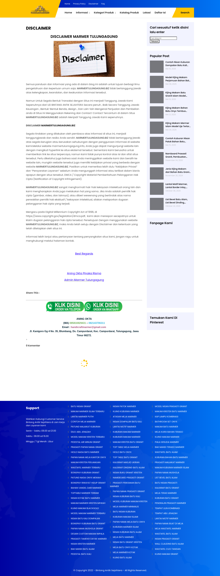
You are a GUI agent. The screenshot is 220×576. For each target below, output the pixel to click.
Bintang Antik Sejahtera (109, 570)
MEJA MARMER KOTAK (123, 552)
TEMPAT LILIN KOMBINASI (167, 508)
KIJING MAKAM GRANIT (166, 554)
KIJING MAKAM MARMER (166, 436)
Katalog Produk (129, 12)
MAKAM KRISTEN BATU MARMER (170, 411)
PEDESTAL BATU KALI (80, 554)
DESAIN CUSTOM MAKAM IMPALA (87, 533)
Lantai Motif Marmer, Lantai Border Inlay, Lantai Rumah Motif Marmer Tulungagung (177, 186)
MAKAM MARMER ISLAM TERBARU (87, 411)
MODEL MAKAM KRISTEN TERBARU (87, 436)
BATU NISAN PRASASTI (165, 482)
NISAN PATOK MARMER (124, 406)
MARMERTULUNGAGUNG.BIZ (93, 88)
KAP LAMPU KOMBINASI (166, 416)
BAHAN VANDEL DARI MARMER (85, 487)
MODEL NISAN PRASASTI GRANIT (170, 406)
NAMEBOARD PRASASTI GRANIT (128, 477)
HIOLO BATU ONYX (121, 452)
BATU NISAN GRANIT (80, 406)
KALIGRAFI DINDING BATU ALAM (128, 467)
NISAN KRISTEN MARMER (82, 543)
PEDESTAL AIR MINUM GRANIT (85, 442)
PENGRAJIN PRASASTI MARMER (170, 503)
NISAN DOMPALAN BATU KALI (127, 421)
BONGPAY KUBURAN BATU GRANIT (87, 523)
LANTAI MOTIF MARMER (124, 426)
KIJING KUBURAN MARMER (125, 411)
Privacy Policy (79, 3)
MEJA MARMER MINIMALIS (125, 506)
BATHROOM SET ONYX (165, 421)
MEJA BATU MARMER (123, 537)
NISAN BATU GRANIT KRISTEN (127, 542)
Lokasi (147, 12)
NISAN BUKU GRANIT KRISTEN (127, 472)
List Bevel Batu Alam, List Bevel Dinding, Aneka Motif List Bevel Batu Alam (177, 201)
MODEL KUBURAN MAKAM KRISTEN (129, 501)
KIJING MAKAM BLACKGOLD (84, 508)
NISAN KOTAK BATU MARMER (85, 498)
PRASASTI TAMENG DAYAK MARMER (88, 538)
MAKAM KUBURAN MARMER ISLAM (171, 467)
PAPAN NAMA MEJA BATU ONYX (128, 521)
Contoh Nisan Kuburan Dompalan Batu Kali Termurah (177, 64)
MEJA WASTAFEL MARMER (167, 528)
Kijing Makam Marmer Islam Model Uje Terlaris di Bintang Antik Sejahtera (178, 125)
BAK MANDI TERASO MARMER (169, 447)
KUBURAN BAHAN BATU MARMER (171, 457)
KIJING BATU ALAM (122, 557)
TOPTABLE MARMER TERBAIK (84, 493)
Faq (103, 3)
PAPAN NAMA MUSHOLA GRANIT (86, 528)
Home (67, 3)
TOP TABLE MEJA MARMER (125, 447)
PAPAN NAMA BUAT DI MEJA (168, 523)
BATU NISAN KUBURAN (123, 511)
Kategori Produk (104, 12)
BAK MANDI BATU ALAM (82, 549)
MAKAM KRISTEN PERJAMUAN (85, 462)
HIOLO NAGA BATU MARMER (84, 452)
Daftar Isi (160, 12)
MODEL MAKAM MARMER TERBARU (87, 513)
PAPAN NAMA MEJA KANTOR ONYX (88, 457)
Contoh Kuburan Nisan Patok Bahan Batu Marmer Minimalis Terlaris (177, 140)
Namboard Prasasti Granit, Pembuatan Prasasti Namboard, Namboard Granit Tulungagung (176, 155)
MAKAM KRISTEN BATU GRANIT (127, 442)
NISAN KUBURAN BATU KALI (126, 496)
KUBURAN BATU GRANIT (166, 498)
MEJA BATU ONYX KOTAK (125, 547)
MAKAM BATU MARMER (166, 426)
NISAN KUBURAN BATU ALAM (126, 532)
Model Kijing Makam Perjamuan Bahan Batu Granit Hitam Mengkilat (178, 79)
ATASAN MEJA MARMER (124, 416)
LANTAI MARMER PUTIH (82, 416)
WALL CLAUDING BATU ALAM (169, 543)
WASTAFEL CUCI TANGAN (167, 549)
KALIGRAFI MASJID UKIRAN (125, 462)
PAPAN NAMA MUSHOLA (166, 472)
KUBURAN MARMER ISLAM (125, 526)
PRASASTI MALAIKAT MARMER (169, 462)
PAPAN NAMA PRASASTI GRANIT (128, 491)
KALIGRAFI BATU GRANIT (166, 487)
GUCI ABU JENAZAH (80, 431)
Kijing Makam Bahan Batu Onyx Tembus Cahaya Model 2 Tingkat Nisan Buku (176, 109)
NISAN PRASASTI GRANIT (167, 538)
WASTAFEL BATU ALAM (166, 452)
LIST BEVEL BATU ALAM (165, 477)
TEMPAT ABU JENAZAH (165, 513)
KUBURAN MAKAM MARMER (126, 431)
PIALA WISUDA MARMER (166, 442)
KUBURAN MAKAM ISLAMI (125, 516)
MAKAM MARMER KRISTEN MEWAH (87, 503)
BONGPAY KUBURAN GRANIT (84, 472)
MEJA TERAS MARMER (165, 493)
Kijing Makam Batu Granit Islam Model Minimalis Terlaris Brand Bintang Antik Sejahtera (176, 94)
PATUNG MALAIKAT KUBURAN (85, 426)
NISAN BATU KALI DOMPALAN (85, 518)
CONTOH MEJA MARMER (82, 421)
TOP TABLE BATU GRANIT (125, 457)
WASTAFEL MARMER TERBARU (85, 467)
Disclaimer (93, 3)
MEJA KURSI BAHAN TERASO (168, 431)
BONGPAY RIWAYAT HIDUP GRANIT (88, 482)
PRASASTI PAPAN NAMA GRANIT (86, 447)
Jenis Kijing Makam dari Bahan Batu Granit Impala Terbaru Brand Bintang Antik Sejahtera (178, 170)
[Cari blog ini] (163, 38)
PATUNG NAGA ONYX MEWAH (85, 477)
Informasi (82, 12)
